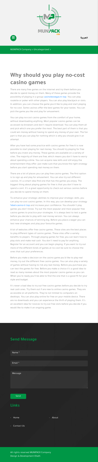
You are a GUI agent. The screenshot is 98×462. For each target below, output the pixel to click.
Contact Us (19, 426)
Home (16, 418)
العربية (84, 38)
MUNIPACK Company (40, 452)
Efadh (37, 456)
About (55, 418)
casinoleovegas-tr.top (55, 97)
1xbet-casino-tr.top (20, 205)
